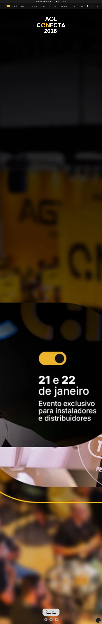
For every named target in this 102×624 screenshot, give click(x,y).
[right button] (56, 619)
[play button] (51, 619)
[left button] (45, 619)
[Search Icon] (87, 6)
